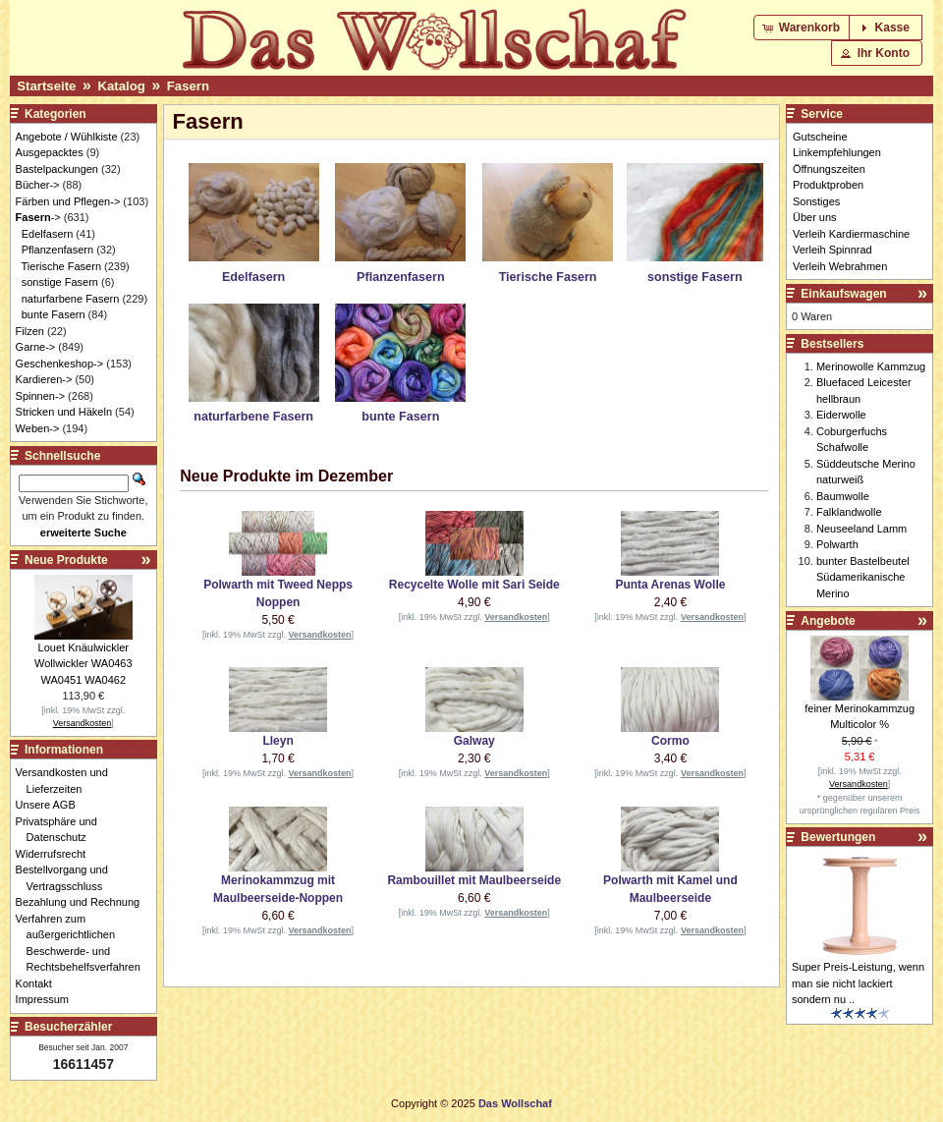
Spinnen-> (40, 396)
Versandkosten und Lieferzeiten (67, 780)
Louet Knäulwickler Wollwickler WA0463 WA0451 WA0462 (83, 664)
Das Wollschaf (515, 1103)
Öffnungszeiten (829, 169)
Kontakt (39, 983)
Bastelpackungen (57, 169)
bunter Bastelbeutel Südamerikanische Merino (863, 577)
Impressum (48, 999)
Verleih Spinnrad (832, 249)
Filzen (30, 331)
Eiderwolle (841, 415)
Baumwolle (842, 496)
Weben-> (38, 428)
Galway (474, 741)
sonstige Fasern (60, 282)
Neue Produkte (66, 560)
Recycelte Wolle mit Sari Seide (474, 584)
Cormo (670, 741)
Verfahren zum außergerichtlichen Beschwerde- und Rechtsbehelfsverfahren (83, 943)
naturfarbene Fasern (71, 299)
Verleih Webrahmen (840, 266)
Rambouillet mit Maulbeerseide (474, 880)
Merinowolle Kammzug (870, 366)
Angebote (828, 621)
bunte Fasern (53, 314)
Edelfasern (48, 234)
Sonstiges (816, 201)
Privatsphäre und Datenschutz (62, 829)
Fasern (188, 86)
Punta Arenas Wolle (670, 584)
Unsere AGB (51, 805)
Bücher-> (38, 185)
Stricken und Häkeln (64, 412)
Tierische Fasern (62, 266)
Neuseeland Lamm (861, 528)
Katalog (120, 86)
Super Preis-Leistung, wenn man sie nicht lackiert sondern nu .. (858, 983)
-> (38, 217)
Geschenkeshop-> (60, 363)
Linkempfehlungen (837, 152)
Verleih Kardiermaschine (851, 234)
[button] (803, 27)
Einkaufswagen (843, 294)
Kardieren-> (44, 379)
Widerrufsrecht (56, 854)
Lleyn (277, 741)
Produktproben (828, 185)
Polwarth (837, 544)
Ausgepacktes (49, 152)
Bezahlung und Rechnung (83, 902)
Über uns (815, 217)
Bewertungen (838, 837)
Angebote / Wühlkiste (67, 136)
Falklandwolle (849, 512)
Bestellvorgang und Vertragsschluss (67, 878)
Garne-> (36, 347)
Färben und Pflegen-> (68, 201)
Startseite (46, 86)
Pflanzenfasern (57, 249)
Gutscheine (820, 136)
